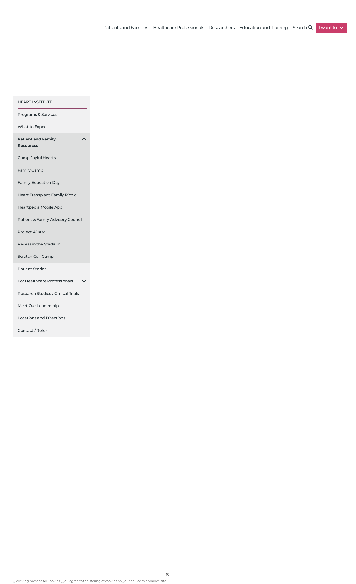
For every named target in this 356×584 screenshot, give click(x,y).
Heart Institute (35, 102)
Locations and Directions (41, 318)
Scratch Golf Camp (36, 256)
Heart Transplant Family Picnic (47, 195)
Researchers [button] (222, 27)
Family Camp (30, 170)
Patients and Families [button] (125, 27)
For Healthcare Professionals (45, 281)
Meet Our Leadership (38, 306)
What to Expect (33, 126)
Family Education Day (39, 182)
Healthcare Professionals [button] (178, 27)
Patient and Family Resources (37, 142)
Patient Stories (32, 269)
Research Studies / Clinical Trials (48, 293)
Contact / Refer (32, 330)
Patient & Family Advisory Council (50, 219)
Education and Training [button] (263, 27)
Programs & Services (37, 114)
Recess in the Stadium (39, 244)
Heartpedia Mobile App (40, 207)
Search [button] (302, 27)
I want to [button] (331, 27)
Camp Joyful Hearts (37, 157)
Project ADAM (31, 232)
